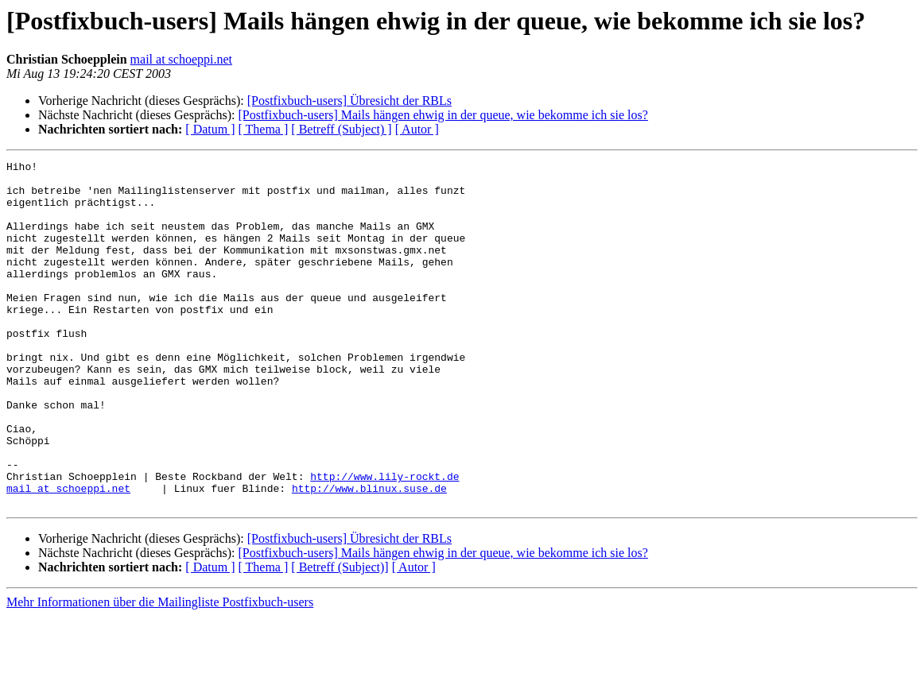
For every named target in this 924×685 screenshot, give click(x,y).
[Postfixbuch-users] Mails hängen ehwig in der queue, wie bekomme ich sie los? (442, 115)
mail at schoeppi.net (181, 59)
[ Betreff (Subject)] (339, 636)
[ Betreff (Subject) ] (341, 129)
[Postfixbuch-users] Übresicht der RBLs (349, 100)
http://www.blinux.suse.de (369, 555)
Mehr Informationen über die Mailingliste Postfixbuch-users (159, 671)
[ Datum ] (210, 129)
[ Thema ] (264, 129)
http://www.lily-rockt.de (384, 540)
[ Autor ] (417, 129)
